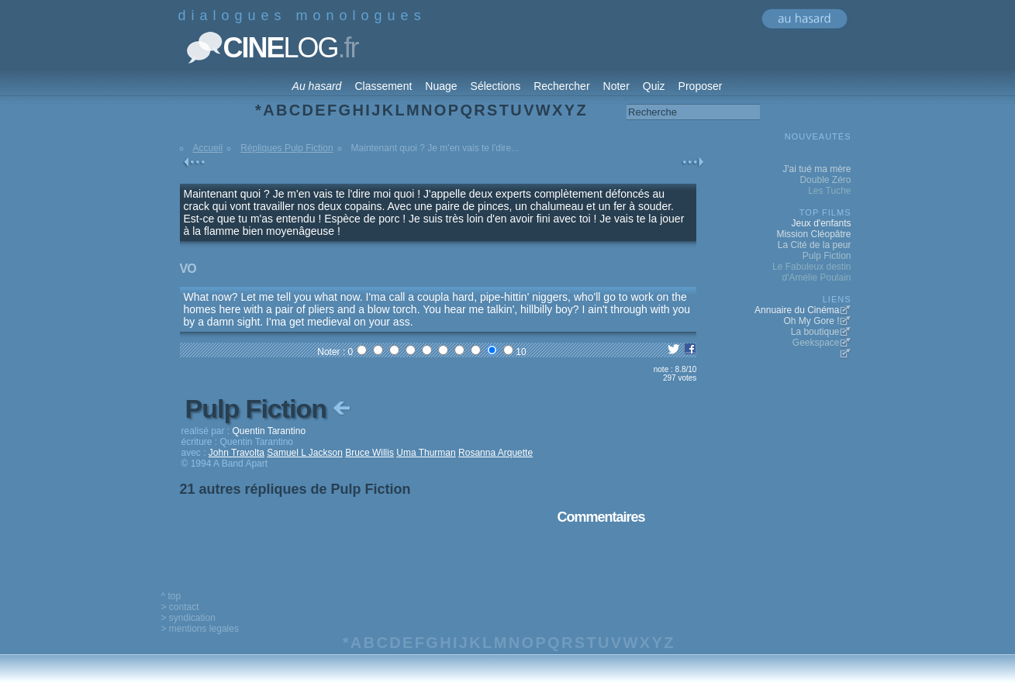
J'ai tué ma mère (816, 169)
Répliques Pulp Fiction (286, 148)
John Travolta (236, 452)
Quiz (654, 86)
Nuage (441, 86)
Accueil (208, 148)
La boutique (815, 331)
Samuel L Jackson (305, 452)
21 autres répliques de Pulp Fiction (295, 489)
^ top (171, 596)
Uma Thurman (425, 452)
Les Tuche (829, 190)
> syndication (188, 617)
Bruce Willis (369, 452)
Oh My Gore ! (811, 320)
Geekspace (816, 342)
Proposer (700, 86)
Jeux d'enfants (821, 223)
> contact (180, 607)
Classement (383, 86)
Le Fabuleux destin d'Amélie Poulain (811, 272)
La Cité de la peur (814, 245)
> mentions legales (200, 628)
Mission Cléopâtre (813, 234)
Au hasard (317, 86)
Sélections (496, 86)
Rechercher (561, 86)
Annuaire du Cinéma (796, 310)
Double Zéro (825, 179)
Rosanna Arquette (495, 452)
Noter (616, 86)
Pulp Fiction (269, 408)
